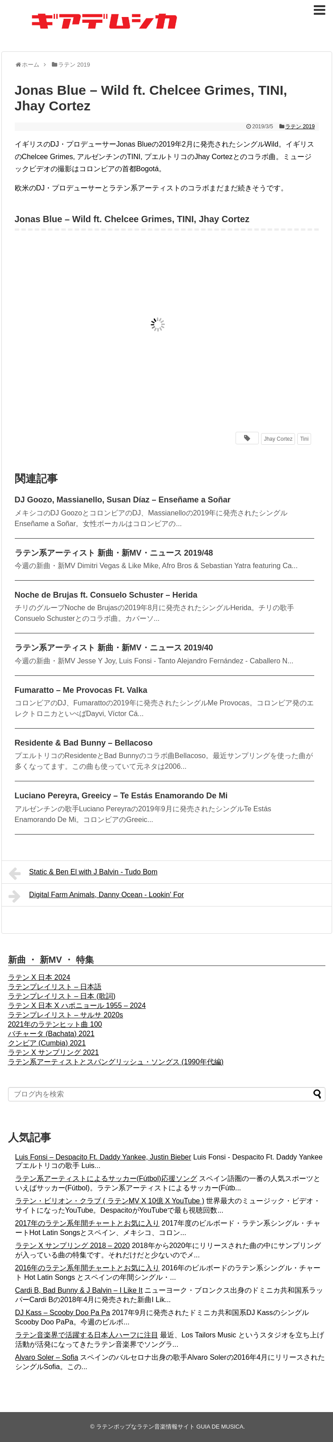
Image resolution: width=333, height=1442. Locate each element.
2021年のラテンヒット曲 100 (55, 1024)
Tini (304, 439)
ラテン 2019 (300, 126)
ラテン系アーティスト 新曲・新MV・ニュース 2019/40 (114, 647)
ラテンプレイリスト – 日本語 (55, 987)
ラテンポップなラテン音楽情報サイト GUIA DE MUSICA (170, 1426)
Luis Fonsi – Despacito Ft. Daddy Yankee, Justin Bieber (103, 1157)
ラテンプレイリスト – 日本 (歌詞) (62, 996)
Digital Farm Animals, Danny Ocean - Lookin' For (96, 896)
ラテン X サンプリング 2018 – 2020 (72, 1245)
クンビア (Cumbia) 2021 (47, 1043)
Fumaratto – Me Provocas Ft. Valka (81, 690)
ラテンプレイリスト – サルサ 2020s (65, 1015)
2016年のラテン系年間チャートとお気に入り (87, 1268)
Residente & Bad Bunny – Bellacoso (84, 742)
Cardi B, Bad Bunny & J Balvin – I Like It (79, 1290)
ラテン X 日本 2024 (39, 977)
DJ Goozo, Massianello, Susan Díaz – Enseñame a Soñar (123, 499)
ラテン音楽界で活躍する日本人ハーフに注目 (86, 1335)
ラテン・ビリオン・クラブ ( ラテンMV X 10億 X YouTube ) (110, 1201)
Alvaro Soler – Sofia (46, 1357)
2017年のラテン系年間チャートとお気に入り (87, 1223)
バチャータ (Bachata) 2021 (51, 1033)
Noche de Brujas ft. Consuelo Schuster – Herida (106, 594)
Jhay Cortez (278, 439)
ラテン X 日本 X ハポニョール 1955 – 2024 (77, 1005)
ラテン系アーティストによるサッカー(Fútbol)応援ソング (106, 1178)
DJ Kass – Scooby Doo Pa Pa (62, 1312)
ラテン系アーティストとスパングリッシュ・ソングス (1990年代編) (116, 1062)
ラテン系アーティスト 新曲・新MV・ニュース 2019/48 (114, 552)
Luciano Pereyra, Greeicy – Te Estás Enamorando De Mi (121, 795)
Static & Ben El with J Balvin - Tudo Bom (83, 873)
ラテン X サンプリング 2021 (53, 1052)
